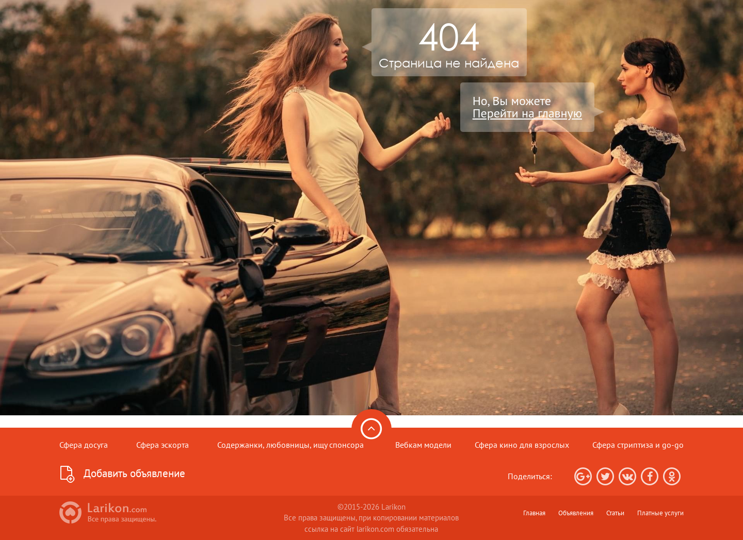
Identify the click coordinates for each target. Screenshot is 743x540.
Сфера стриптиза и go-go (638, 445)
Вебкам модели (423, 445)
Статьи (615, 512)
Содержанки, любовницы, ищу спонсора (290, 445)
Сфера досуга (83, 445)
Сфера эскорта (162, 445)
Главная (534, 512)
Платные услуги (660, 512)
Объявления (575, 512)
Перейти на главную (527, 113)
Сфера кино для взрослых (522, 445)
